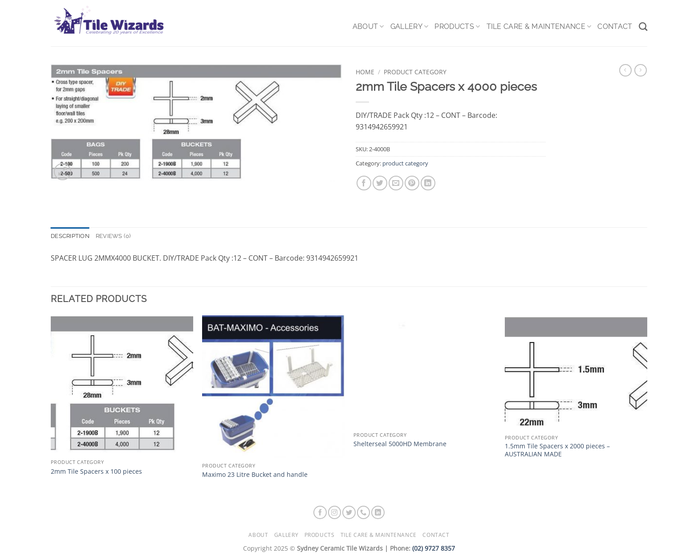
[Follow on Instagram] (334, 512)
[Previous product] (640, 70)
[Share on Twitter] (380, 183)
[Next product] (625, 70)
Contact (614, 26)
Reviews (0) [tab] (113, 236)
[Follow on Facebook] (320, 512)
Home (365, 72)
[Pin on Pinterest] (412, 183)
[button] (62, 172)
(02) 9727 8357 (433, 548)
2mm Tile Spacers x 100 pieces (96, 471)
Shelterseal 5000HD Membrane (399, 444)
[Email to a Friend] (396, 183)
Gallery (409, 26)
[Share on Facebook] (364, 183)
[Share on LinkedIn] (428, 183)
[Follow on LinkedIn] (378, 512)
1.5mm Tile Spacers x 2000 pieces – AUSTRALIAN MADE (557, 450)
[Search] (643, 26)
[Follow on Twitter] (349, 512)
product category (415, 72)
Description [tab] (70, 236)
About (368, 26)
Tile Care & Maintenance (539, 26)
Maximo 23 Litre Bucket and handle (255, 475)
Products (457, 26)
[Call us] (363, 512)
